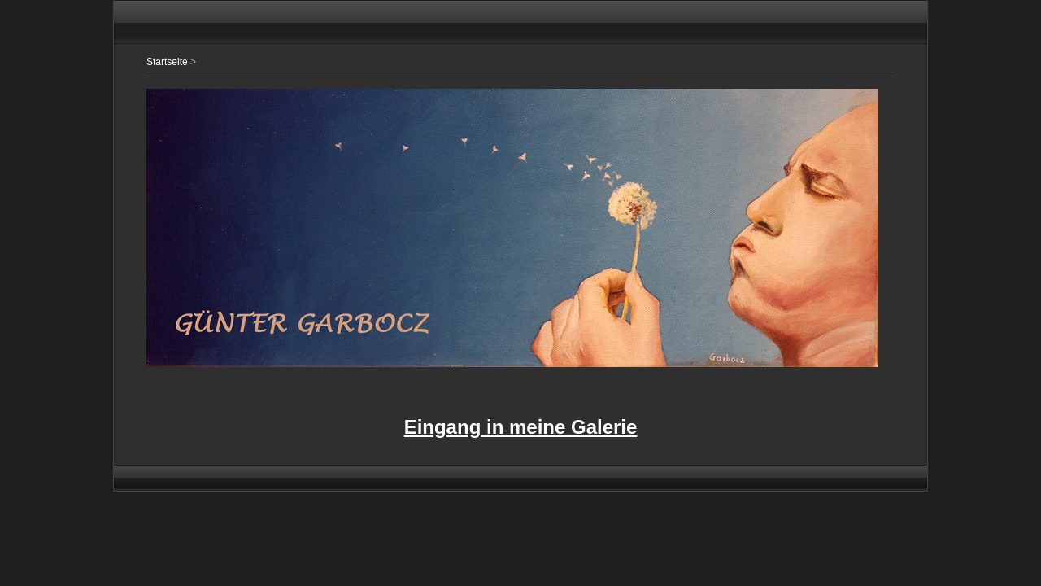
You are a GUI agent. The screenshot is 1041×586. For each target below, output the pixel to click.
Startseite (167, 62)
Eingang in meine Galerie (521, 427)
